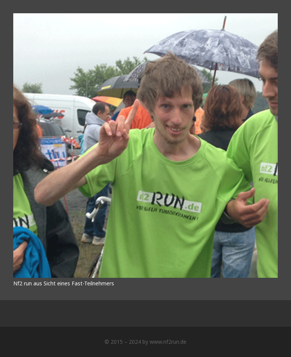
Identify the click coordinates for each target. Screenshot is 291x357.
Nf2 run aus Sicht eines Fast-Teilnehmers (63, 283)
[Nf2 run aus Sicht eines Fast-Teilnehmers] (145, 17)
